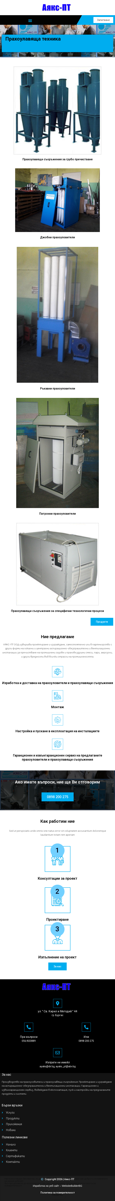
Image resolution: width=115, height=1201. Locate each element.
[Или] (86, 1027)
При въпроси (28, 1037)
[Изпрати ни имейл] (57, 1052)
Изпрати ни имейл (57, 1062)
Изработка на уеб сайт (46, 1185)
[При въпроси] (28, 1027)
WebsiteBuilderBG (72, 1185)
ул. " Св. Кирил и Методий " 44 (57, 1011)
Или (86, 1037)
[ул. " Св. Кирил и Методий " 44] (57, 1003)
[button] (30, 20)
